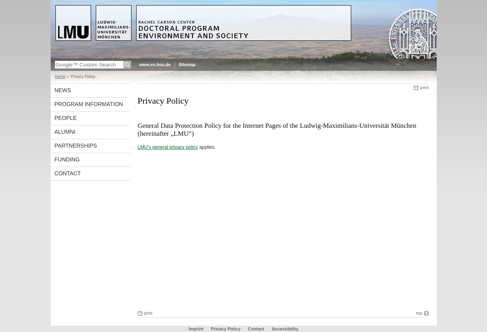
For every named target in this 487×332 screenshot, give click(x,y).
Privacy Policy (226, 328)
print (424, 87)
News (63, 90)
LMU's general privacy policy (168, 147)
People (66, 118)
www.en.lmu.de (155, 64)
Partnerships (76, 145)
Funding (67, 159)
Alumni (65, 132)
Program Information (89, 104)
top (419, 313)
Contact (68, 173)
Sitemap (187, 64)
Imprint (195, 328)
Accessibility (285, 328)
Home (60, 76)
